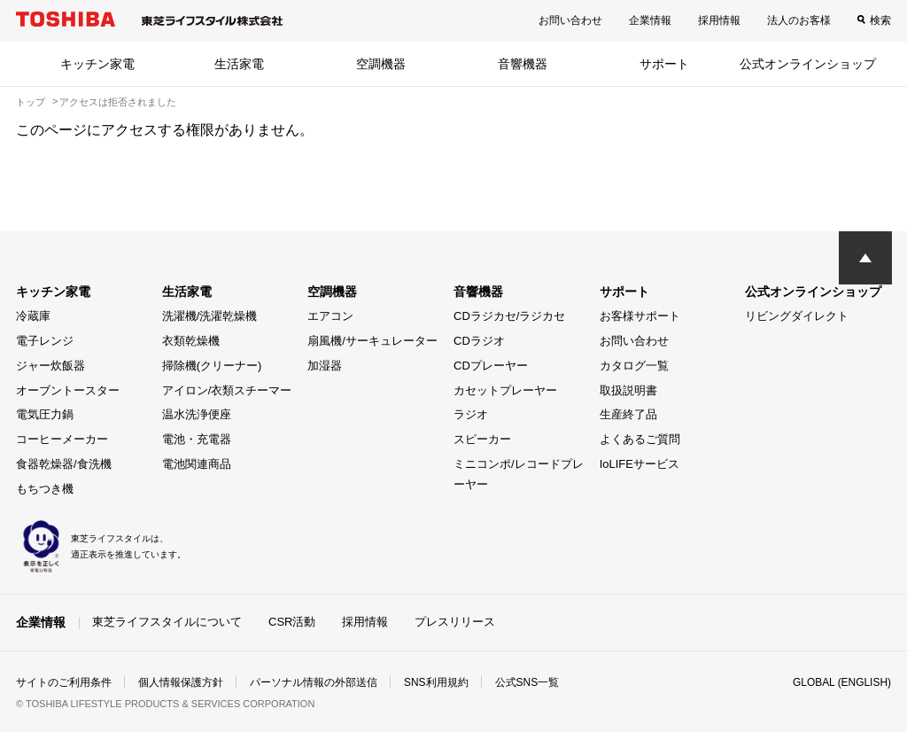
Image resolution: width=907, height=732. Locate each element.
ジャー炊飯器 (50, 365)
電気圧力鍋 (45, 414)
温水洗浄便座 (196, 414)
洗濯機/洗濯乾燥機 (210, 316)
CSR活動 (291, 621)
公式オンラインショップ (808, 64)
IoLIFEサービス (639, 464)
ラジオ (471, 414)
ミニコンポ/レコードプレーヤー (519, 474)
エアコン (330, 316)
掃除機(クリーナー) (212, 365)
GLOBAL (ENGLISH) (841, 682)
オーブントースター (68, 390)
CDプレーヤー (491, 365)
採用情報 (719, 20)
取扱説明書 (628, 390)
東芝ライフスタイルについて (167, 621)
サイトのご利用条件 (64, 682)
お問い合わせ (570, 20)
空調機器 (381, 64)
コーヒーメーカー (62, 439)
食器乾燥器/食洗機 (64, 464)
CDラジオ (479, 340)
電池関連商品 (196, 464)
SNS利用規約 (436, 682)
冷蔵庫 (33, 316)
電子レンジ (45, 340)
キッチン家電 (97, 64)
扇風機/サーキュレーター (372, 340)
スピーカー (482, 439)
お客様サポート (640, 316)
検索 (880, 20)
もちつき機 (45, 488)
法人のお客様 (799, 20)
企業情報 (650, 20)
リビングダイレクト (797, 316)
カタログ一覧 (634, 365)
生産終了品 (628, 414)
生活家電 (239, 64)
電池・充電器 (196, 439)
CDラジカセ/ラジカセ (509, 316)
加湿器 (324, 365)
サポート (664, 64)
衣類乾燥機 (191, 340)
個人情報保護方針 (180, 682)
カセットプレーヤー (505, 390)
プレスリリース (455, 621)
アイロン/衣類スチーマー (227, 390)
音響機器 (522, 64)
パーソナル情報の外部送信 (313, 682)
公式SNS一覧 (527, 682)
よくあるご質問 (640, 439)
